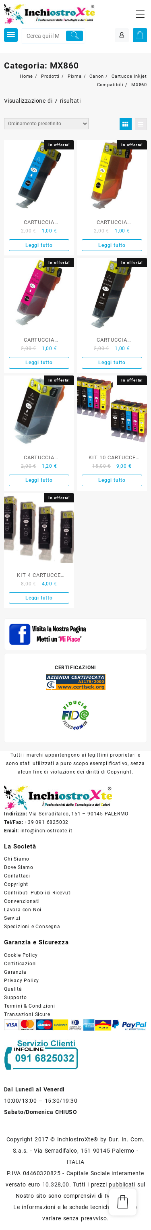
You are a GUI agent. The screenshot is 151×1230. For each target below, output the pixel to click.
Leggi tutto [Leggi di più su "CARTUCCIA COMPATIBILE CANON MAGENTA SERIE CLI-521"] (39, 362)
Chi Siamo (16, 859)
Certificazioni (20, 964)
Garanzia (15, 972)
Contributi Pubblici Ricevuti (38, 893)
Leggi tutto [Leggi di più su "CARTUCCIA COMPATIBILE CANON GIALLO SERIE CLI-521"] (112, 245)
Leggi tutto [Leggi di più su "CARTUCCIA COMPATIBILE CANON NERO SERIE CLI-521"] (112, 362)
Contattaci (17, 876)
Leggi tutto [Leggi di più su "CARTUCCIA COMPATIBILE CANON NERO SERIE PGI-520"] (39, 480)
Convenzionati (21, 901)
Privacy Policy (21, 980)
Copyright (16, 884)
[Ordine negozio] (46, 123)
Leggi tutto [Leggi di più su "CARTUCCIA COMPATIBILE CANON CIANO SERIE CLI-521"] (39, 245)
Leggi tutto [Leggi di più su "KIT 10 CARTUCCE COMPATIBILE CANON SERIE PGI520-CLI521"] (112, 480)
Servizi (12, 918)
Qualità (13, 989)
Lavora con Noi (22, 910)
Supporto (15, 997)
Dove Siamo (18, 867)
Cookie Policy (20, 955)
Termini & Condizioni (29, 1006)
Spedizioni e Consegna (32, 926)
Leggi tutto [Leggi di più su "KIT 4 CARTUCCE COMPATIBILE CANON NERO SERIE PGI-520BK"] (39, 598)
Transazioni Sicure (27, 1014)
